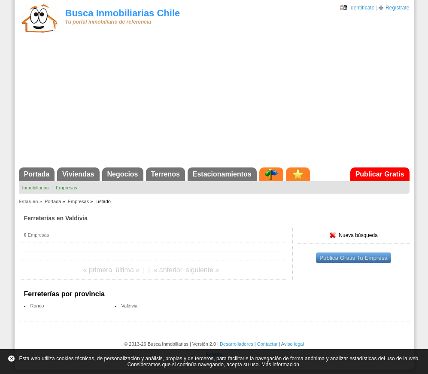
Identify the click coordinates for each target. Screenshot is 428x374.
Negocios (122, 174)
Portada (37, 174)
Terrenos (165, 174)
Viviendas (78, 174)
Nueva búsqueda (358, 235)
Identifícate (362, 8)
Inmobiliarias (35, 187)
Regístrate (397, 8)
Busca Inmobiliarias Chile (122, 13)
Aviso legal (292, 344)
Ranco (37, 305)
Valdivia (129, 305)
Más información (280, 365)
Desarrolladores (236, 344)
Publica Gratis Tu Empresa (353, 258)
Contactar (267, 344)
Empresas (66, 187)
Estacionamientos (222, 174)
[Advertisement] (214, 103)
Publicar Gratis (379, 174)
